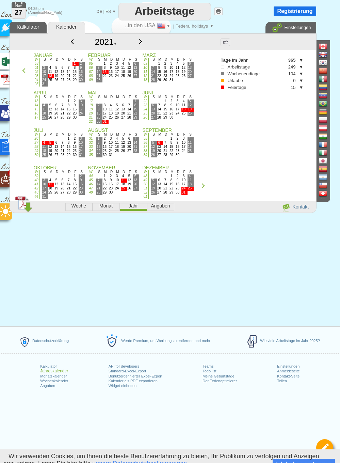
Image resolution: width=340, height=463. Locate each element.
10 (145, 68)
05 (36, 84)
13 (145, 80)
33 (91, 147)
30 (36, 155)
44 (36, 196)
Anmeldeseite (288, 371)
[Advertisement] (163, 268)
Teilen (282, 381)
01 (36, 68)
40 (36, 180)
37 (145, 147)
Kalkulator (48, 366)
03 (36, 76)
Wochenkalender (54, 381)
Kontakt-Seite (288, 376)
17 (36, 117)
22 (91, 121)
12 (145, 76)
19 (91, 109)
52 (145, 192)
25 (145, 113)
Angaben (47, 386)
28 (36, 147)
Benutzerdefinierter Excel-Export (135, 376)
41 (36, 184)
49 (145, 180)
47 (91, 188)
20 (91, 113)
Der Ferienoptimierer (220, 381)
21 (91, 117)
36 (145, 142)
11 (145, 72)
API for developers (124, 366)
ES (108, 11)
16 (36, 113)
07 (91, 72)
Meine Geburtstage (218, 376)
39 (145, 155)
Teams (208, 366)
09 (91, 80)
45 (91, 180)
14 (36, 105)
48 (91, 192)
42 (36, 188)
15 (36, 109)
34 (91, 151)
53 (36, 63)
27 (36, 142)
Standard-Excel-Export (127, 371)
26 (145, 117)
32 (91, 142)
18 (91, 105)
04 (36, 80)
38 (145, 151)
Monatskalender (53, 376)
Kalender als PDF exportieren (133, 381)
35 (91, 155)
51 (145, 188)
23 (145, 105)
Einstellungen (288, 366)
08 (91, 76)
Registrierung (294, 11)
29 (36, 151)
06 (91, 68)
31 (91, 138)
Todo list (209, 371)
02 (36, 72)
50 (145, 184)
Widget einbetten (123, 386)
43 (36, 192)
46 (91, 184)
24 (145, 109)
